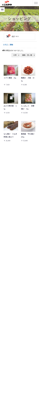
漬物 (11, 45)
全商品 (5, 45)
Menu (2, 9)
